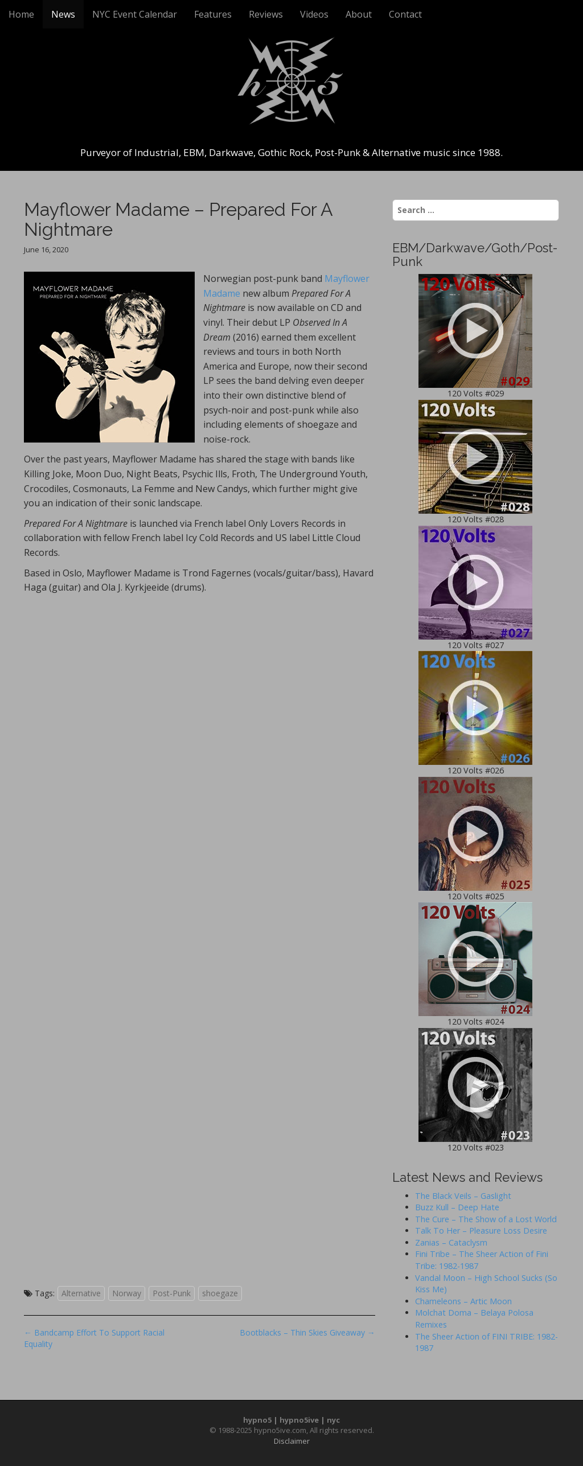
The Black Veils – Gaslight (463, 1195)
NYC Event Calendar (134, 14)
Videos (314, 14)
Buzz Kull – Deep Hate (457, 1207)
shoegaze (220, 1293)
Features (213, 14)
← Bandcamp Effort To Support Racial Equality (94, 1338)
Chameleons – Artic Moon (463, 1301)
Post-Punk (172, 1293)
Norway (126, 1293)
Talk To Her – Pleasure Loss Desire (481, 1230)
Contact (405, 14)
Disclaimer (292, 1441)
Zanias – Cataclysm (451, 1242)
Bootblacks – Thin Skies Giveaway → (307, 1332)
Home (21, 14)
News (63, 14)
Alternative (81, 1293)
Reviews (266, 14)
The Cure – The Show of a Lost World (486, 1219)
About (359, 14)
